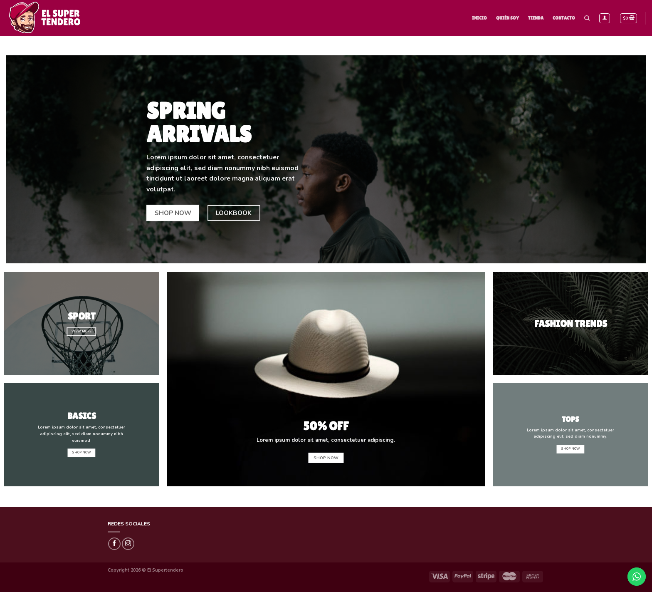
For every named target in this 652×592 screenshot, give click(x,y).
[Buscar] (587, 18)
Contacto (564, 17)
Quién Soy (507, 17)
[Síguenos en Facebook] (114, 544)
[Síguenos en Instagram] (128, 544)
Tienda (535, 17)
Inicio (479, 17)
